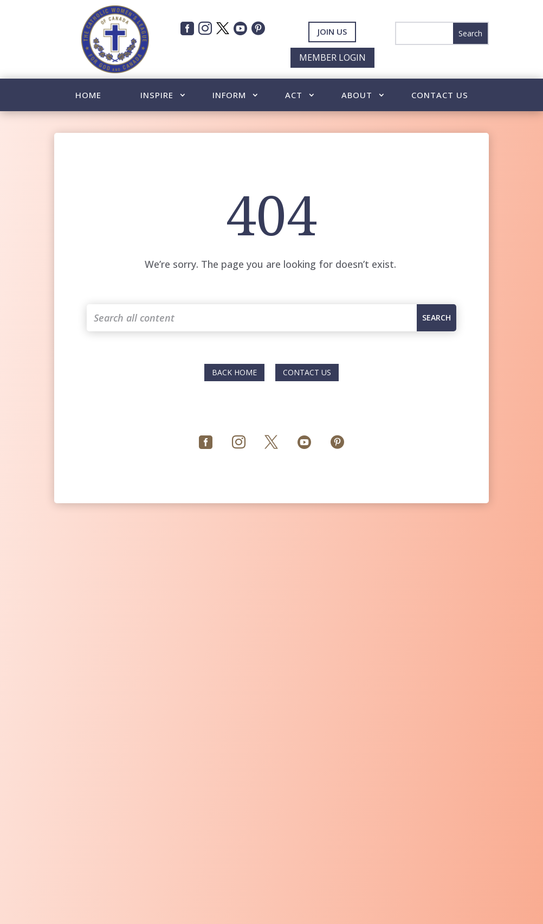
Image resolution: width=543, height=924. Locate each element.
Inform (229, 95)
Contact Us (439, 95)
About (356, 95)
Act (293, 95)
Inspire (156, 95)
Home (88, 95)
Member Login (332, 57)
